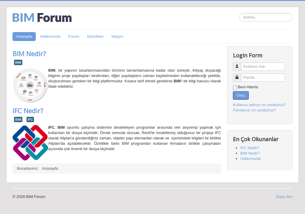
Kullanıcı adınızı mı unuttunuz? (259, 105)
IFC (30, 119)
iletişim (117, 36)
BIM (18, 62)
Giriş (241, 95)
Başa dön (284, 196)
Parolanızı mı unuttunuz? (254, 110)
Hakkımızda (50, 36)
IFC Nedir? (28, 110)
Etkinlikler (95, 36)
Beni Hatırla (248, 87)
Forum (74, 36)
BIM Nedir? (29, 53)
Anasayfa (24, 36)
